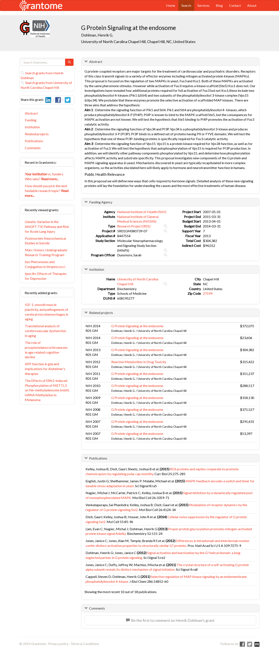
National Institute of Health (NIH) (141, 212)
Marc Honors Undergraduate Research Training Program (46, 252)
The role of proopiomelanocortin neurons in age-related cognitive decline (46, 350)
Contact (235, 5)
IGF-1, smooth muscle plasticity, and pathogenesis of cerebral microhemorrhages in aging (46, 312)
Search (186, 5)
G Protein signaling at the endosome (137, 374)
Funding (30, 120)
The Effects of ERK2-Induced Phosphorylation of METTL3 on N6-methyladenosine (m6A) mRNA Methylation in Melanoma (47, 390)
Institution (32, 127)
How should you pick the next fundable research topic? (46, 190)
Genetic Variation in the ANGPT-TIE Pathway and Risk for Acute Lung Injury (47, 226)
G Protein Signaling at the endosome (137, 326)
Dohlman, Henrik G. (97, 35)
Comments (33, 148)
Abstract (31, 113)
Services (203, 5)
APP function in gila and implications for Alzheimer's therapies (45, 369)
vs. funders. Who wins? (44, 176)
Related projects (37, 134)
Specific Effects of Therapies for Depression (46, 276)
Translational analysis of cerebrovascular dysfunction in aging (45, 331)
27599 (207, 293)
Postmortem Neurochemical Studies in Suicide (45, 240)
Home (170, 5)
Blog (219, 5)
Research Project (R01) (133, 226)
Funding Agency (100, 202)
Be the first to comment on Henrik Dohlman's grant (170, 620)
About (251, 5)
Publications (34, 141)
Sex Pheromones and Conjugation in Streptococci (45, 264)
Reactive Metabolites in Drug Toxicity (138, 362)
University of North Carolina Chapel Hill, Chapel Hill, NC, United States (138, 41)
